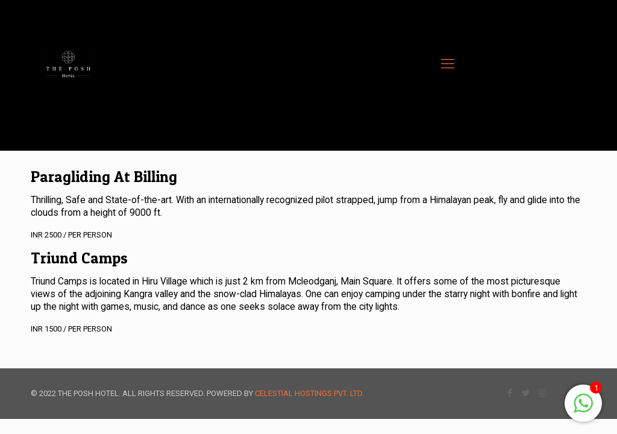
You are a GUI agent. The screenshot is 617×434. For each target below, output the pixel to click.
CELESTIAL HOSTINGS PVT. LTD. (309, 393)
